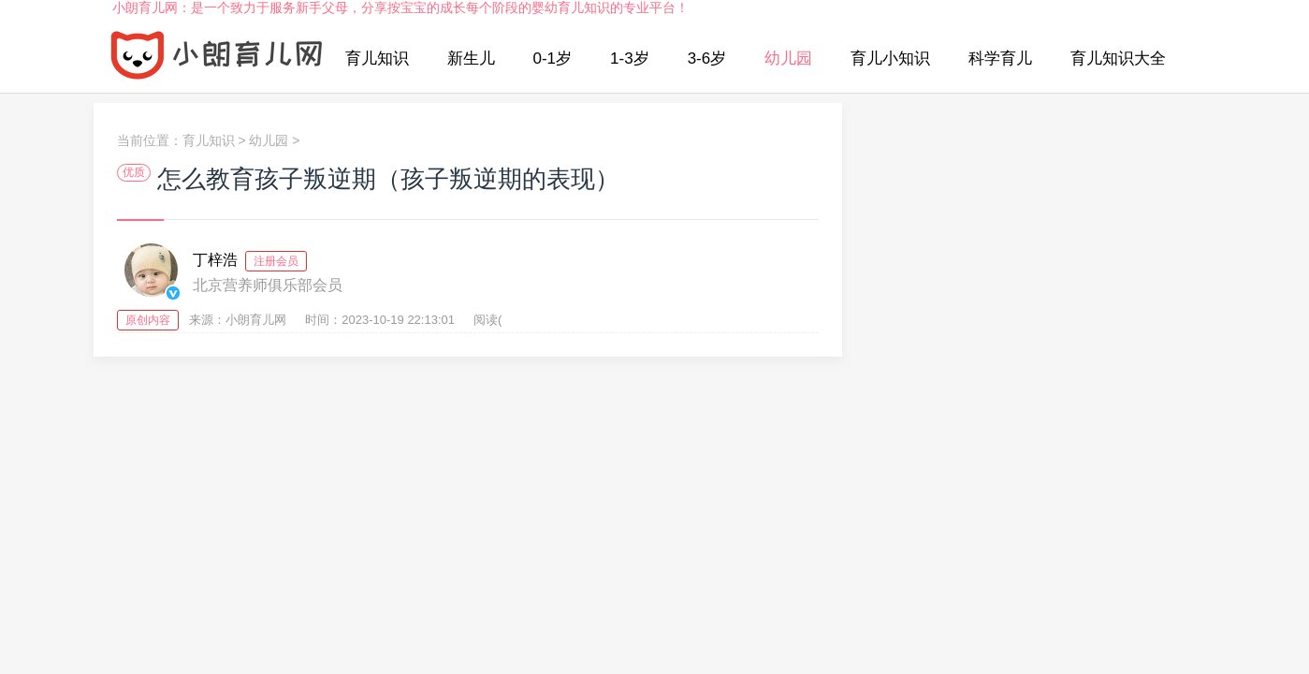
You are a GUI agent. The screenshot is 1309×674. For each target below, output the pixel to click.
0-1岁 (553, 58)
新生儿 (471, 58)
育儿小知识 (890, 58)
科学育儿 (1000, 58)
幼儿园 (788, 58)
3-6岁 (707, 58)
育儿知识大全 (1118, 58)
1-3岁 (629, 58)
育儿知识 (377, 58)
